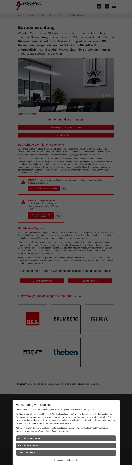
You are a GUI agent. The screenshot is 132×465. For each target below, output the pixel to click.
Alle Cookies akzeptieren (29, 438)
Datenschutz (72, 460)
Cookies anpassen (26, 452)
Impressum (59, 460)
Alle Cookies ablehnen (28, 445)
